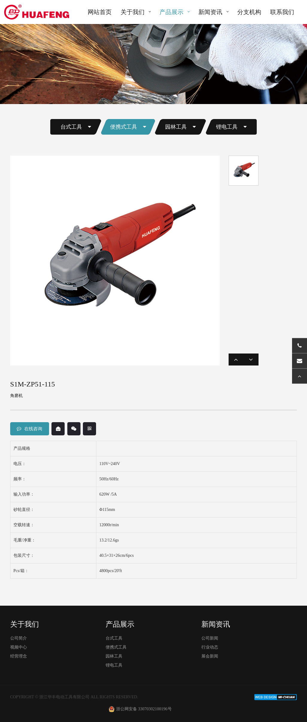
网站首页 (100, 12)
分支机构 (249, 12)
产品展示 (171, 12)
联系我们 (282, 12)
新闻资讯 (210, 12)
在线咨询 (29, 428)
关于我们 (133, 12)
